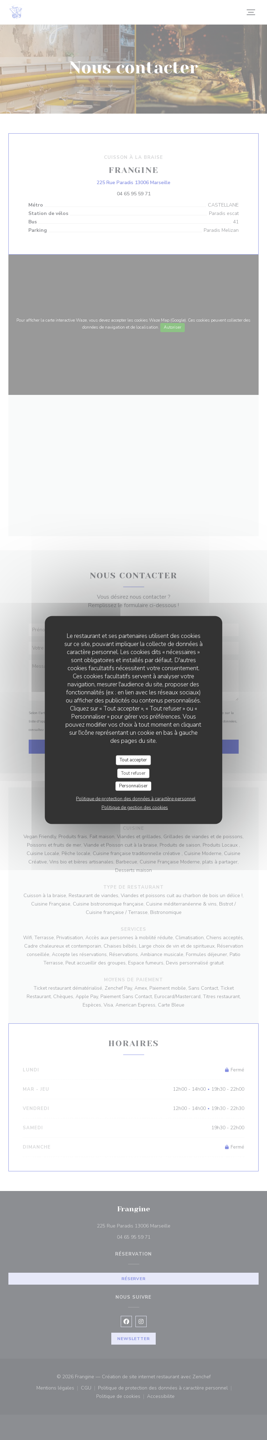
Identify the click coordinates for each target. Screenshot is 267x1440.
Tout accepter (133, 760)
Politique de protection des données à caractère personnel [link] (136, 798)
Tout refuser (133, 773)
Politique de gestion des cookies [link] (134, 807)
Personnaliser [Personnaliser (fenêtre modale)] (133, 786)
